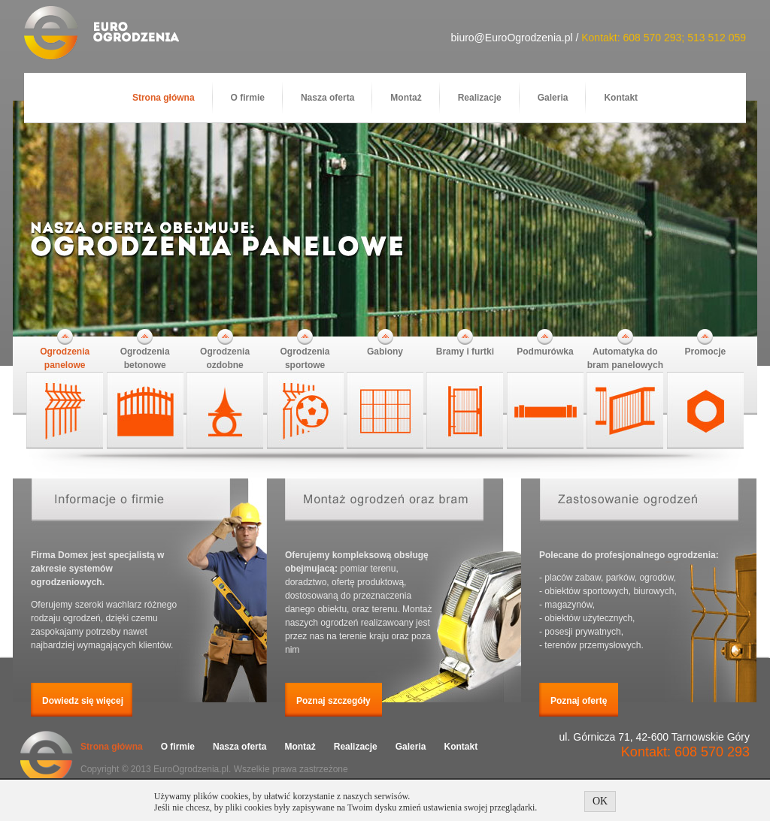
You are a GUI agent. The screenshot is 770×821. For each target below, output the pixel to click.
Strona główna (163, 97)
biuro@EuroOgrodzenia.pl (511, 38)
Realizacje (480, 97)
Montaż (405, 97)
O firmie (248, 97)
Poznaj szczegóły (333, 701)
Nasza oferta (327, 97)
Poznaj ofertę (578, 701)
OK (600, 801)
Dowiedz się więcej (82, 701)
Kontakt (621, 97)
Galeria (553, 97)
